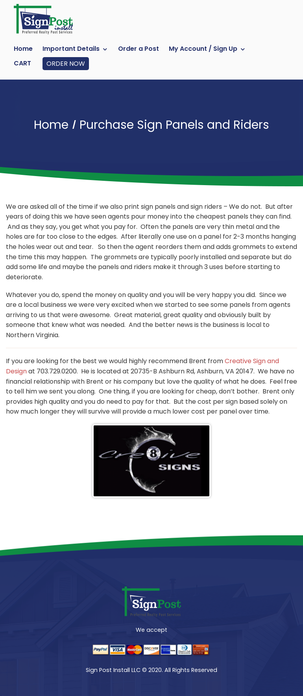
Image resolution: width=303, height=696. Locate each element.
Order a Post (138, 48)
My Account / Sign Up (203, 48)
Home (23, 48)
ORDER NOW (65, 63)
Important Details (71, 48)
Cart (22, 63)
